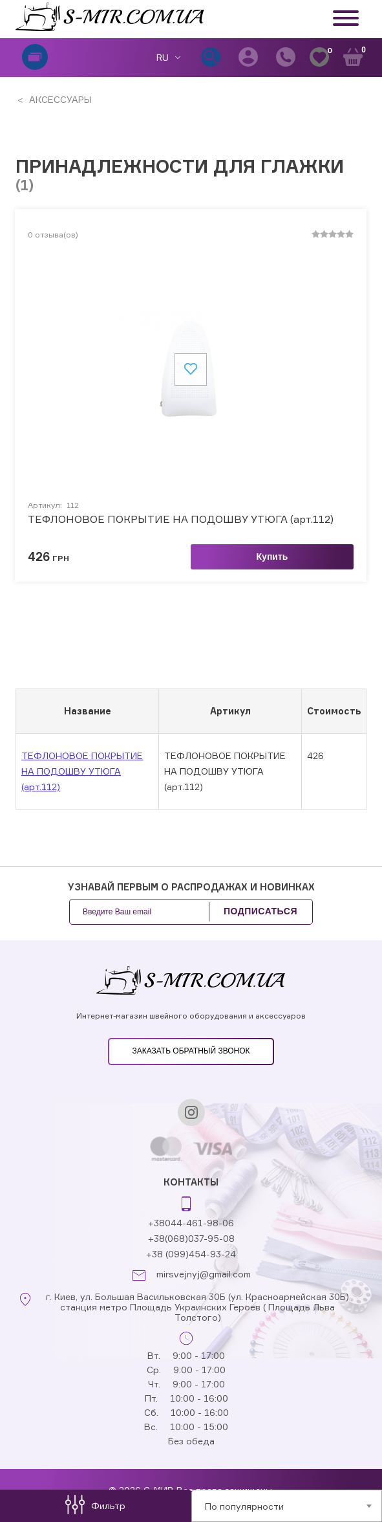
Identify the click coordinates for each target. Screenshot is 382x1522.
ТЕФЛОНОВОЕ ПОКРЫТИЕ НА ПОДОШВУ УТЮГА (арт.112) (181, 519)
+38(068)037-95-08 (191, 1238)
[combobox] (287, 1506)
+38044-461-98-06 (191, 1222)
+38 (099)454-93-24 (191, 1253)
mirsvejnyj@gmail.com (203, 1274)
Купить (272, 556)
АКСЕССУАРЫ (59, 99)
